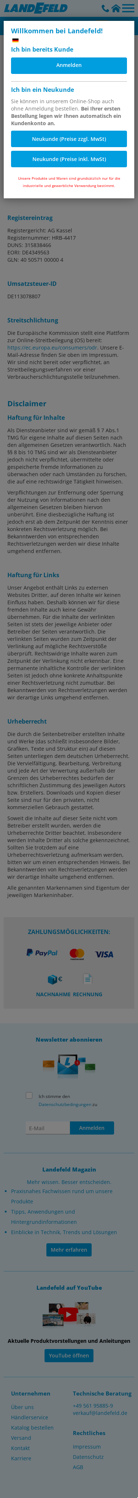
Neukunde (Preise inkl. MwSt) (69, 159)
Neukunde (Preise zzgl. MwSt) (69, 138)
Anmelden (69, 64)
